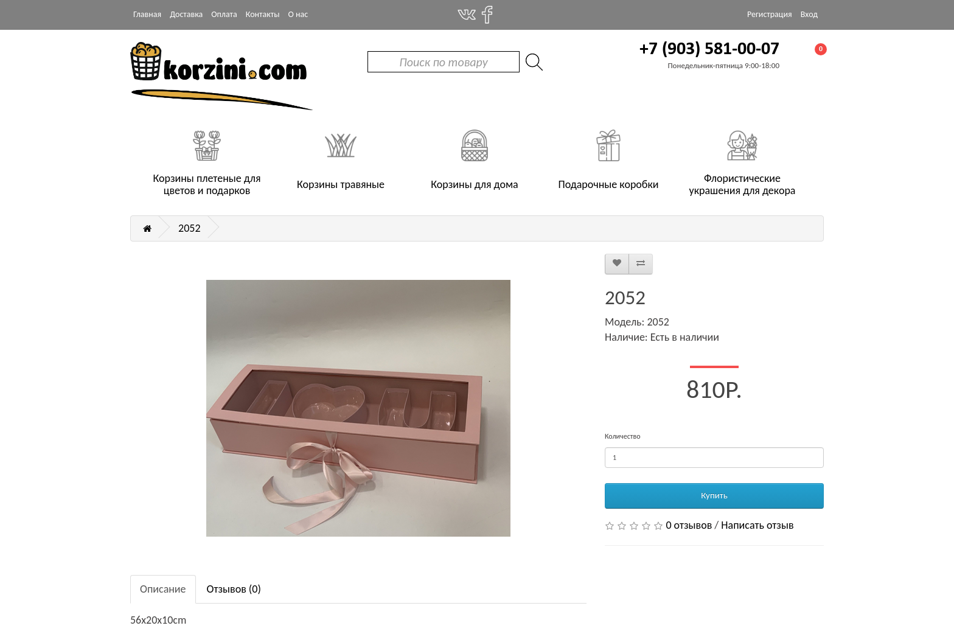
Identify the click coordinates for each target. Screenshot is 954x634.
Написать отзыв (757, 525)
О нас (298, 14)
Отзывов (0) (234, 589)
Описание (163, 589)
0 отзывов (689, 525)
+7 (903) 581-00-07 (709, 49)
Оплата (224, 14)
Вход (809, 14)
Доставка (186, 14)
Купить (714, 495)
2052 (189, 228)
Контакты (263, 14)
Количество (622, 436)
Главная (147, 14)
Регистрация (769, 14)
